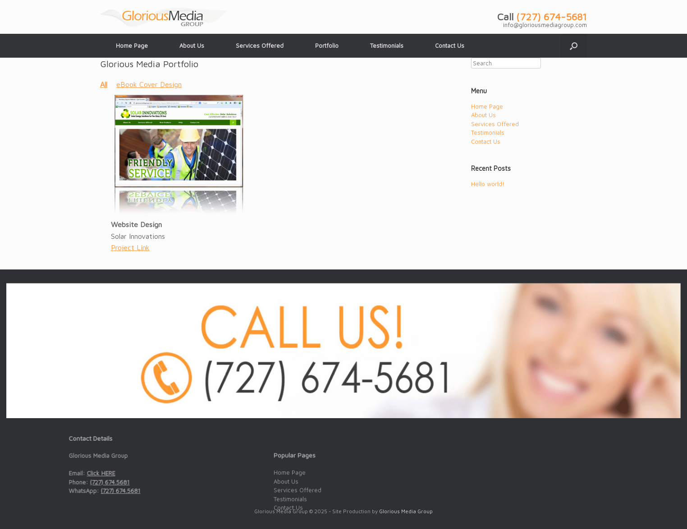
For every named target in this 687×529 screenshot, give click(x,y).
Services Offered (260, 45)
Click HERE (75, 473)
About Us (191, 45)
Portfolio (327, 45)
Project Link (130, 247)
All (103, 84)
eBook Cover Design (149, 84)
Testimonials (386, 45)
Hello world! (487, 183)
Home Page (132, 45)
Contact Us (449, 45)
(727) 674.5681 (84, 482)
